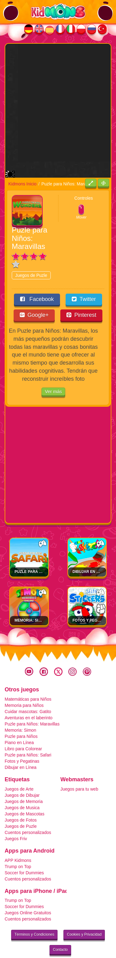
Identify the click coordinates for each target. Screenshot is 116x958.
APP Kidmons (18, 843)
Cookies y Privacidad (84, 918)
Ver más (53, 375)
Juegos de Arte (19, 772)
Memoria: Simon (31, 604)
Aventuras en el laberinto (29, 701)
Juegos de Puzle (31, 259)
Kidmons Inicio (22, 167)
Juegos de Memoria (24, 785)
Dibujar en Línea (90, 555)
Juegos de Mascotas (24, 797)
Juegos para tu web (79, 772)
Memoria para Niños (24, 689)
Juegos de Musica (22, 791)
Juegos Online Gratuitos (28, 896)
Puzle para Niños (21, 720)
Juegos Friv (16, 822)
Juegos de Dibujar (22, 779)
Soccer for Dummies (24, 856)
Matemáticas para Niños (28, 683)
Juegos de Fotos (21, 803)
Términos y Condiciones (34, 918)
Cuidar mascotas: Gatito (28, 695)
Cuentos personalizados (28, 816)
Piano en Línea (19, 726)
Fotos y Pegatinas (92, 604)
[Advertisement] (58, 102)
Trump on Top (18, 850)
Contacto (60, 933)
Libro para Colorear (23, 732)
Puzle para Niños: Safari (41, 555)
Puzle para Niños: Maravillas (32, 707)
